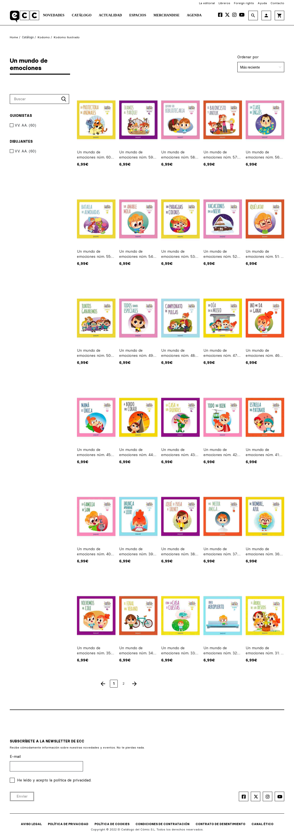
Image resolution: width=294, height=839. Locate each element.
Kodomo (44, 37)
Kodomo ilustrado (67, 37)
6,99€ (82, 164)
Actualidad (110, 15)
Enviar (22, 796)
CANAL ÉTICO (262, 824)
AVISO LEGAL (31, 824)
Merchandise (166, 15)
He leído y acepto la (54, 780)
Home (14, 37)
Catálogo (82, 15)
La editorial (207, 3)
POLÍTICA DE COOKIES (111, 824)
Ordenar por (248, 57)
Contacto (277, 3)
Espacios (137, 15)
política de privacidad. (72, 780)
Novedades (53, 15)
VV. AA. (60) (23, 125)
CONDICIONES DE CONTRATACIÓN (162, 824)
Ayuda (262, 3)
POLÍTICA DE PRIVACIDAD (68, 824)
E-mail (15, 756)
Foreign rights (244, 3)
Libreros (224, 3)
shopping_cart (279, 15)
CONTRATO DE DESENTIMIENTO (220, 824)
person (266, 15)
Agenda (194, 15)
